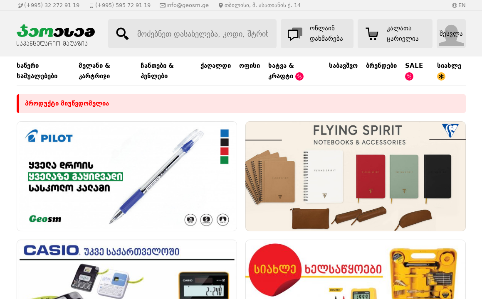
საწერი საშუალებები (37, 71)
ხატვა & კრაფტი (286, 71)
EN (462, 5)
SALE (414, 71)
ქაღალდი (215, 65)
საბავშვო (343, 65)
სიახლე (449, 71)
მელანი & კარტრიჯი (94, 71)
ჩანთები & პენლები (157, 71)
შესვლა (451, 33)
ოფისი (249, 65)
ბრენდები (381, 65)
